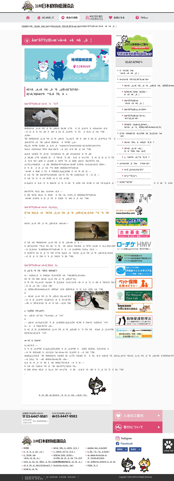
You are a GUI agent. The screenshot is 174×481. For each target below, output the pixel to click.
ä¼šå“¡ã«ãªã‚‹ (31, 469)
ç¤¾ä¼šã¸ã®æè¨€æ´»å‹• (134, 163)
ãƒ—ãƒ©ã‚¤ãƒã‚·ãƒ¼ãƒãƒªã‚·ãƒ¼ (61, 477)
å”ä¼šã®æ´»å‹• (40, 26)
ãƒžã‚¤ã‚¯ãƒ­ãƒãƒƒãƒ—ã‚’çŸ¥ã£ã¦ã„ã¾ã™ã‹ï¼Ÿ (68, 456)
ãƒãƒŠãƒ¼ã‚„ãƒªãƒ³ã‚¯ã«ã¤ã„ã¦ (104, 462)
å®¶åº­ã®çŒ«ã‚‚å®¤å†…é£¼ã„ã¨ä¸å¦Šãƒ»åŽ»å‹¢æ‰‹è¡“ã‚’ (137, 125)
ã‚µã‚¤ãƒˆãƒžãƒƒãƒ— (33, 477)
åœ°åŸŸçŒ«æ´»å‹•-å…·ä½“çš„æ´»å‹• (135, 117)
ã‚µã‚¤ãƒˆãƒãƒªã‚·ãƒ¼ (34, 479)
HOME (25, 26)
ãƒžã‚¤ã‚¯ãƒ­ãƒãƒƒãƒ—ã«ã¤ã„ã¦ (135, 93)
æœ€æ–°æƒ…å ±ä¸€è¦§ (97, 448)
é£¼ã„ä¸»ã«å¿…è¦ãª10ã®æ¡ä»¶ (134, 149)
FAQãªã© (93, 465)
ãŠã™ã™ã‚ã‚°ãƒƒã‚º (98, 452)
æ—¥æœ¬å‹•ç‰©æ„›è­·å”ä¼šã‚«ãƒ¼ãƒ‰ (97, 456)
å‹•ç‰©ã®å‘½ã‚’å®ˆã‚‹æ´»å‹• (66, 26)
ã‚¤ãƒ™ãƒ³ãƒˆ (126, 182)
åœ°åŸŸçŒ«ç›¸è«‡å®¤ (135, 109)
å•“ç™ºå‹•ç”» (130, 176)
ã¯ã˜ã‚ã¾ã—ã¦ (34, 452)
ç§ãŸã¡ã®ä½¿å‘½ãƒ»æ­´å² (38, 465)
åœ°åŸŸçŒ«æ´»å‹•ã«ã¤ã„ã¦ (134, 101)
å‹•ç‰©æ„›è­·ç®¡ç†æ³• (63, 465)
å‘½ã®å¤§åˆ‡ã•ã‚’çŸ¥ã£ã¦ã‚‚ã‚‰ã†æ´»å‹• (135, 134)
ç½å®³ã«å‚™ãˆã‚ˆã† (137, 157)
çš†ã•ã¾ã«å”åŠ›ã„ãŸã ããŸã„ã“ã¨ (46, 462)
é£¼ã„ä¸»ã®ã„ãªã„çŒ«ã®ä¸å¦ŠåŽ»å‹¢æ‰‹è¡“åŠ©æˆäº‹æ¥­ (137, 85)
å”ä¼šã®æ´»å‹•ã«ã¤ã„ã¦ (129, 71)
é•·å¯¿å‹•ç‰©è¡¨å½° (134, 169)
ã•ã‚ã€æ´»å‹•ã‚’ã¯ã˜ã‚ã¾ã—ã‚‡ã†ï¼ (74, 395)
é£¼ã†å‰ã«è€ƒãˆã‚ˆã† (137, 142)
